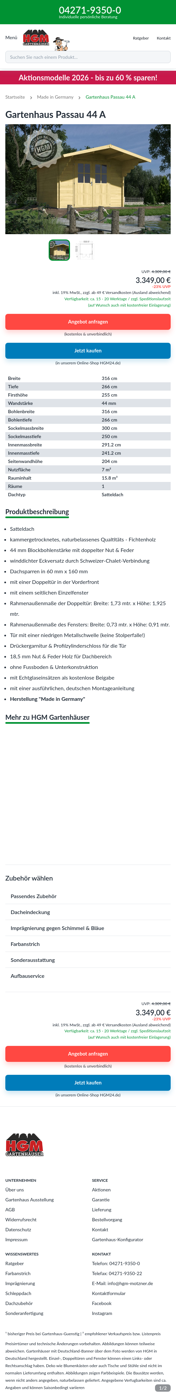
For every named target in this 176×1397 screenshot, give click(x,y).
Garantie (101, 1199)
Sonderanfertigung (24, 1313)
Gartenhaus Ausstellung (29, 1199)
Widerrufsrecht (21, 1219)
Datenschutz (18, 1229)
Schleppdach (18, 1293)
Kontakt (100, 1229)
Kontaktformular (109, 1293)
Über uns (14, 1189)
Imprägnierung (20, 1283)
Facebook (102, 1303)
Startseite (15, 97)
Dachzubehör (19, 1303)
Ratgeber (14, 1263)
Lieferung (101, 1209)
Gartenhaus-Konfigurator (117, 1239)
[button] (88, 896)
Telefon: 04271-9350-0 (116, 1263)
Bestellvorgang (107, 1219)
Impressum (16, 1239)
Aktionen (101, 1189)
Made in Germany (55, 97)
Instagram (102, 1313)
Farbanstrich (18, 1273)
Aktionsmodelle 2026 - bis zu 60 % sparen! (88, 77)
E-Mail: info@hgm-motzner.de (122, 1283)
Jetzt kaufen (88, 351)
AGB (10, 1209)
